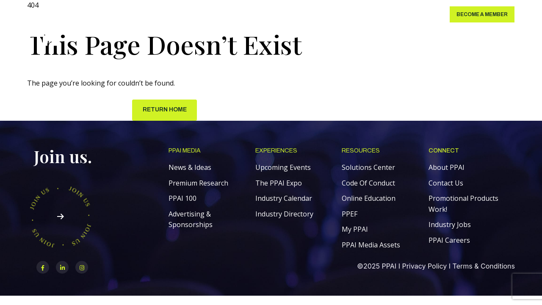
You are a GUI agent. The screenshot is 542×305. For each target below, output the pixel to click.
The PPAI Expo (278, 183)
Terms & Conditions (484, 266)
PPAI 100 (182, 198)
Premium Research (198, 183)
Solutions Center (94, 14)
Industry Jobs (450, 225)
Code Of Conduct (368, 183)
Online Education (368, 198)
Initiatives (294, 14)
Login (427, 14)
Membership (181, 14)
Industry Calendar (283, 198)
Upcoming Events (283, 167)
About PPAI (447, 167)
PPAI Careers (449, 240)
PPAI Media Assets (371, 245)
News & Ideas (190, 167)
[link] (42, 28)
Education (221, 14)
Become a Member (482, 14)
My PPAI (355, 229)
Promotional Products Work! (463, 204)
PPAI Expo (258, 14)
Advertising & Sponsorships (191, 220)
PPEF (349, 214)
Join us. (63, 156)
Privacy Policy (424, 266)
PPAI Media (142, 14)
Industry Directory (284, 214)
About (325, 14)
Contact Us (446, 183)
